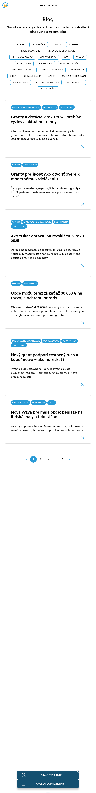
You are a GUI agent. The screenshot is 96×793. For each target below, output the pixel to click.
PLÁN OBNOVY (24, 63)
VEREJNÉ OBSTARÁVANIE (47, 82)
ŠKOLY (13, 76)
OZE (66, 57)
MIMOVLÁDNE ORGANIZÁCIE (61, 50)
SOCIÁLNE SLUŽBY (32, 76)
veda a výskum (20, 82)
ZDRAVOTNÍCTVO (75, 82)
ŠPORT (51, 76)
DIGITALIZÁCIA (38, 44)
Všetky (20, 44)
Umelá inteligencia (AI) (74, 76)
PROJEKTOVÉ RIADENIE (52, 69)
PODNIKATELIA (46, 63)
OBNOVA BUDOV (48, 57)
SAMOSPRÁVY (77, 69)
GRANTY (57, 44)
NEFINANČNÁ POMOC (22, 57)
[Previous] (26, 459)
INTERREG (73, 44)
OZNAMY (80, 57)
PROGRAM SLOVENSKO (23, 69)
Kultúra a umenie (30, 50)
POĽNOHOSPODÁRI (69, 63)
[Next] (70, 459)
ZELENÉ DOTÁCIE (48, 88)
